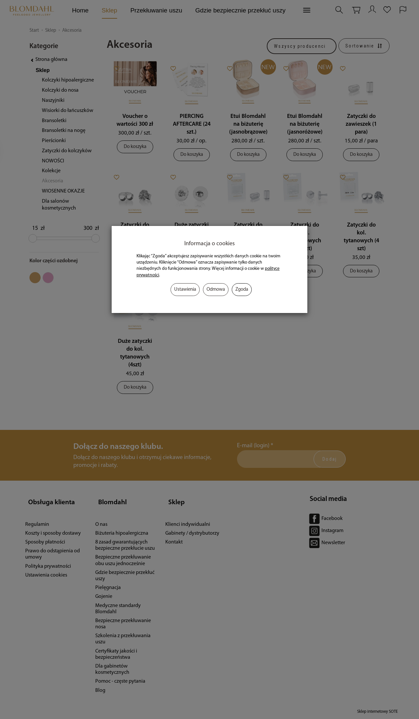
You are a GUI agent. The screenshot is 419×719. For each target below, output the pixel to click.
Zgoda (241, 289)
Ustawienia (185, 289)
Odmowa (216, 289)
